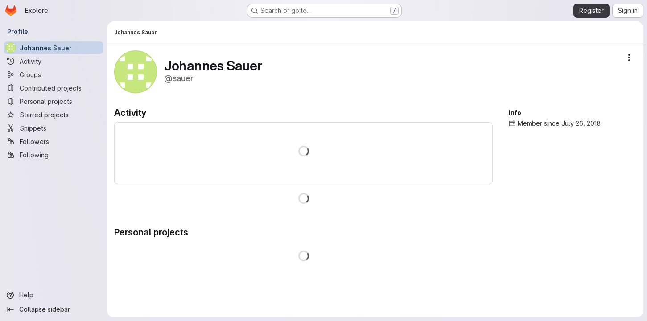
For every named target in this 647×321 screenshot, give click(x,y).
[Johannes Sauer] (53, 47)
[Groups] (53, 74)
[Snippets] (53, 128)
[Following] (53, 154)
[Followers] (53, 141)
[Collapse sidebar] (53, 309)
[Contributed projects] (53, 88)
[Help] (53, 295)
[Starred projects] (53, 114)
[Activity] (53, 61)
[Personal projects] (53, 101)
